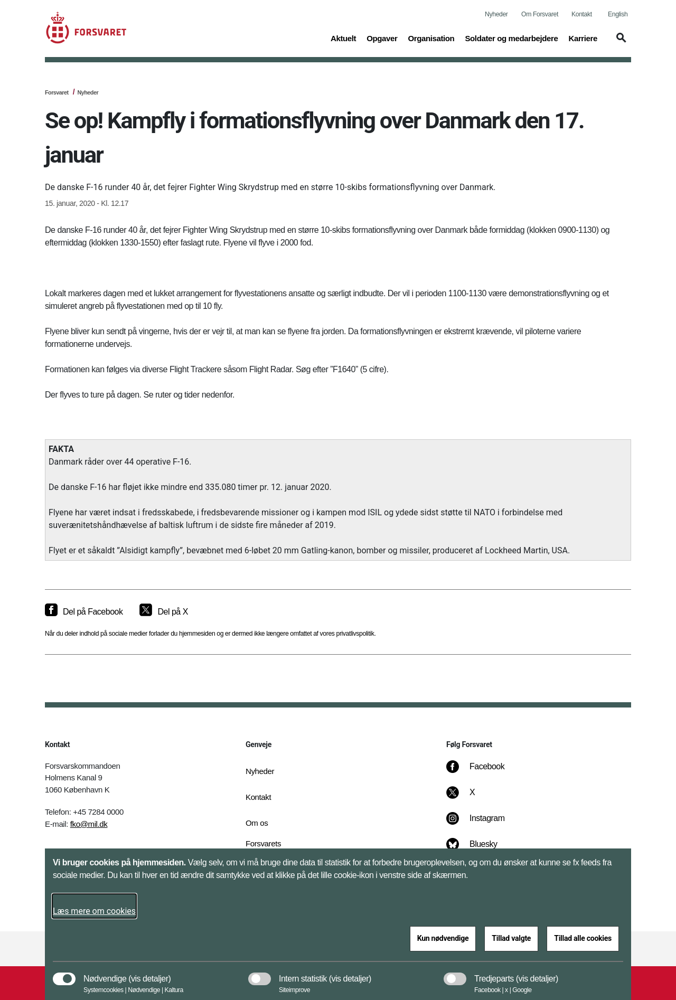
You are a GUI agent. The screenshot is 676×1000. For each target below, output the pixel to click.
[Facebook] (482, 772)
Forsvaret (57, 92)
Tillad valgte (511, 938)
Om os (257, 822)
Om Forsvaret (539, 14)
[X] (472, 797)
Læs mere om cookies (94, 911)
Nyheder (496, 14)
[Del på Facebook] (84, 612)
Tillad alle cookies (583, 938)
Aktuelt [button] (343, 37)
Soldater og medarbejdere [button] (511, 37)
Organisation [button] (431, 37)
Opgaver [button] (382, 37)
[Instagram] (483, 823)
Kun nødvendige (443, 938)
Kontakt (581, 14)
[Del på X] (163, 612)
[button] (619, 42)
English (617, 14)
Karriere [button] (582, 37)
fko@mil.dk (89, 823)
